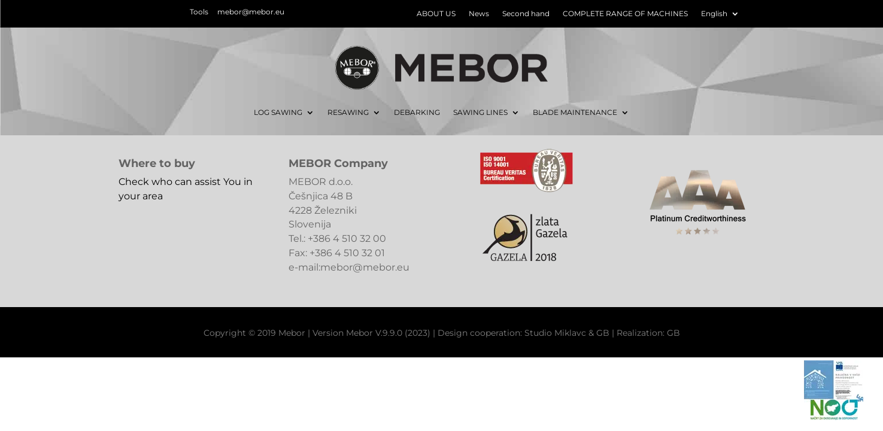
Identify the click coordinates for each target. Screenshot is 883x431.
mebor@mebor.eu (250, 11)
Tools (199, 11)
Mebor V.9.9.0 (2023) (388, 332)
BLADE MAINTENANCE (575, 112)
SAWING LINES (480, 112)
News (479, 14)
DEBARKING (417, 112)
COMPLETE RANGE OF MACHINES (625, 14)
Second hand (526, 14)
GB (602, 332)
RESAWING (348, 112)
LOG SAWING (278, 112)
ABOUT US (436, 14)
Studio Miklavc (555, 332)
